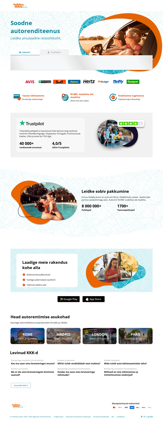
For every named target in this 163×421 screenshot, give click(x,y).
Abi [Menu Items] (112, 416)
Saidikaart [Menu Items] (121, 416)
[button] (146, 416)
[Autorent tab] (25, 52)
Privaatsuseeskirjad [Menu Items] (101, 416)
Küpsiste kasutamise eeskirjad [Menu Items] (78, 416)
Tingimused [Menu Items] (58, 416)
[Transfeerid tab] (54, 52)
